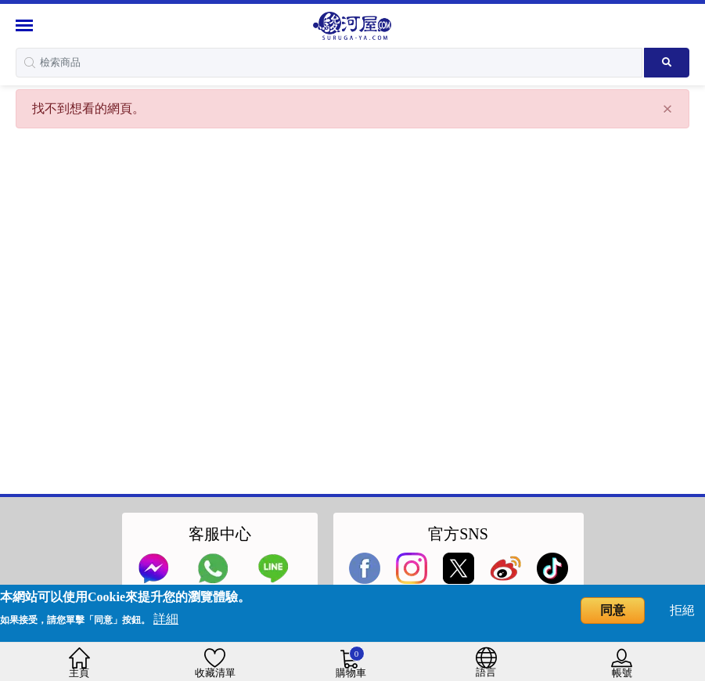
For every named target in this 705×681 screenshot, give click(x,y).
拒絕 (682, 610)
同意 (612, 610)
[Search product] (666, 62)
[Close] (667, 109)
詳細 (165, 618)
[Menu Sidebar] (26, 25)
